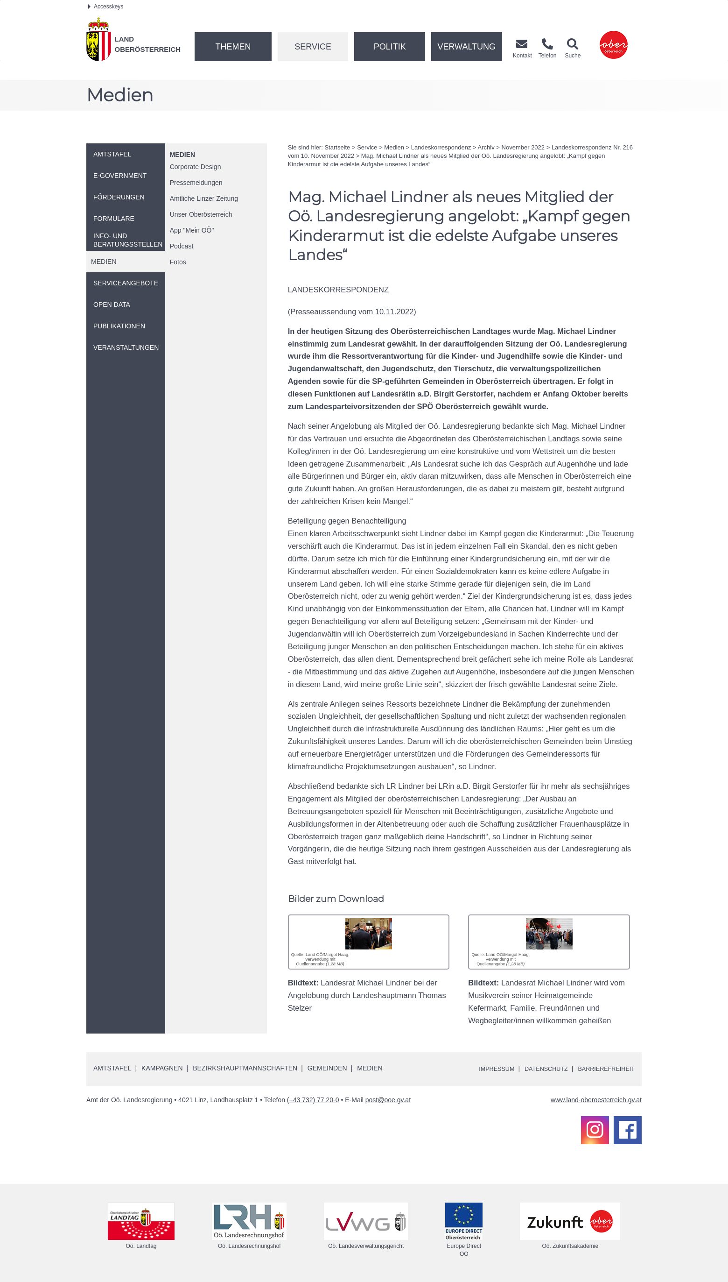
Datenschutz (537, 1068)
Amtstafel (112, 1068)
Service (312, 46)
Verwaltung (466, 46)
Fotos (178, 262)
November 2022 (523, 147)
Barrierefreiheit (603, 1068)
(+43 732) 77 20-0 (313, 1100)
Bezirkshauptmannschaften (245, 1068)
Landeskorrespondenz (441, 147)
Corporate (195, 166)
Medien (182, 154)
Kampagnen (161, 1068)
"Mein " (192, 230)
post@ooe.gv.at (388, 1100)
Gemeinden (327, 1068)
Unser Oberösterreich (201, 214)
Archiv (486, 147)
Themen (233, 46)
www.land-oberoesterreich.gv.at (596, 1100)
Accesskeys (105, 6)
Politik (390, 46)
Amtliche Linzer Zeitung (204, 198)
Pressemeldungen (196, 182)
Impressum (483, 1068)
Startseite (337, 147)
